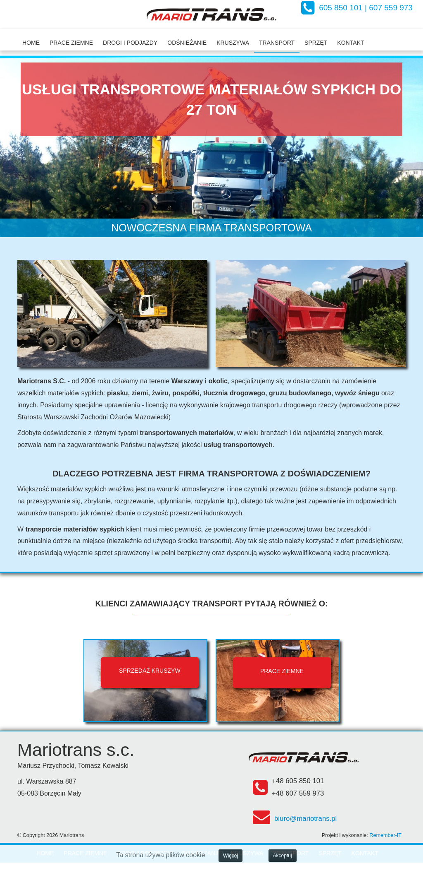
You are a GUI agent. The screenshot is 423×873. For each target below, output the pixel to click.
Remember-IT (385, 835)
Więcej (230, 856)
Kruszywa (232, 42)
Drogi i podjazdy (130, 42)
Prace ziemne (71, 42)
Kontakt (350, 42)
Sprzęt (315, 42)
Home (31, 42)
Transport (277, 42)
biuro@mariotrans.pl (305, 818)
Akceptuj (282, 856)
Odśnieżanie (187, 42)
